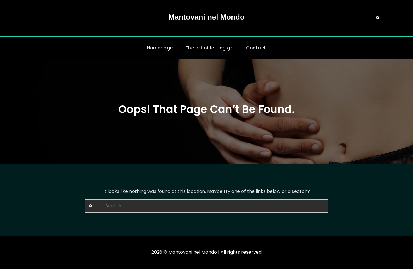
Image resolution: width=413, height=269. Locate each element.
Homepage (160, 48)
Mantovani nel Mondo (206, 17)
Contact (256, 48)
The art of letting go (210, 48)
